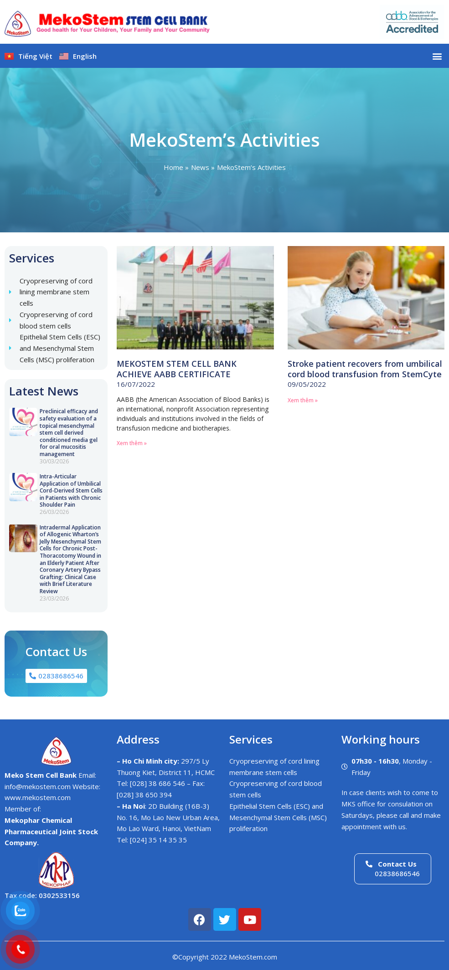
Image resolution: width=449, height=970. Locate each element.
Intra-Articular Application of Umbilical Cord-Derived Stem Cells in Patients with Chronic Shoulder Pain (71, 490)
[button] (436, 55)
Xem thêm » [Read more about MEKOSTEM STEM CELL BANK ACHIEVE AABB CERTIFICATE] (132, 443)
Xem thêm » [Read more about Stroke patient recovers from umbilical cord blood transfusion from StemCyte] (303, 400)
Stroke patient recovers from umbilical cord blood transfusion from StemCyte (365, 369)
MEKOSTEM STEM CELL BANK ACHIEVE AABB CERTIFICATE (177, 369)
